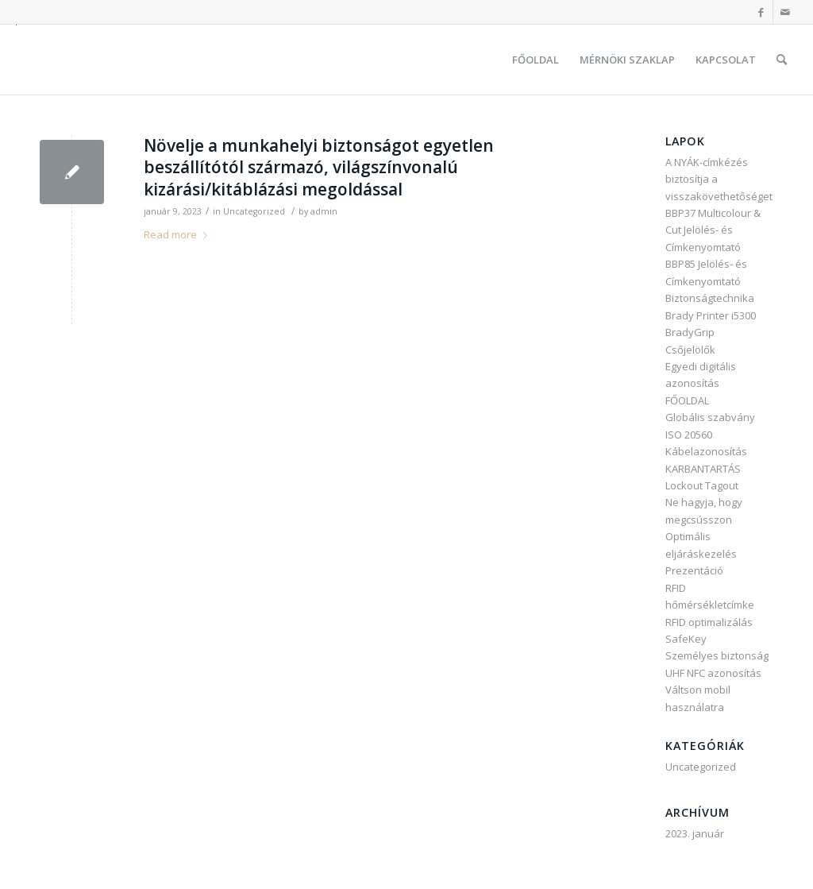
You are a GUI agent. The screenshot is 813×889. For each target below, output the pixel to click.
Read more (179, 234)
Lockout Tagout (701, 485)
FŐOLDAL (687, 400)
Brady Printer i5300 (710, 315)
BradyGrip (690, 332)
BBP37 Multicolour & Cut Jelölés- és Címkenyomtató (713, 230)
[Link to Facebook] (761, 12)
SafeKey (686, 639)
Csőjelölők (690, 349)
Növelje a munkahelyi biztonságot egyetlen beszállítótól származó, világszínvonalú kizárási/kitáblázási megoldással (319, 167)
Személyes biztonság (717, 655)
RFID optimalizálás (709, 622)
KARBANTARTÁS (703, 469)
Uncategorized (254, 211)
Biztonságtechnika (709, 298)
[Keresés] (781, 60)
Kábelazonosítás (706, 451)
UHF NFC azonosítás (713, 673)
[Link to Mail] (785, 12)
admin (323, 211)
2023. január (694, 833)
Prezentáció (694, 570)
